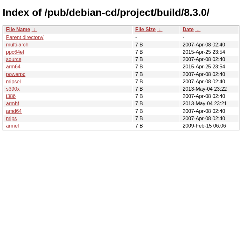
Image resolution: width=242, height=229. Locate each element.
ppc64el (15, 52)
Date (188, 29)
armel (12, 125)
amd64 (14, 111)
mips (11, 118)
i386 (11, 96)
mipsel (13, 81)
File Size (145, 29)
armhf (12, 103)
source (13, 59)
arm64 (13, 66)
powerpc (15, 74)
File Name (18, 29)
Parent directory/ (24, 37)
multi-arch (17, 44)
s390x (13, 89)
